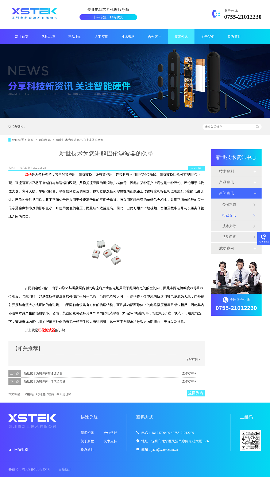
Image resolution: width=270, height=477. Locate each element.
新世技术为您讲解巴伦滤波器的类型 (79, 140)
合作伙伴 (110, 433)
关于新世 (87, 441)
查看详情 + (189, 373)
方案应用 (101, 36)
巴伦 (28, 174)
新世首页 (21, 36)
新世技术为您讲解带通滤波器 (43, 373)
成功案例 (226, 248)
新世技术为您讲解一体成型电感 (44, 381)
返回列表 (196, 168)
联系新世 (234, 36)
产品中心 (75, 36)
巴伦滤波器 (46, 330)
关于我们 (208, 36)
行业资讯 (229, 215)
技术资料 (128, 36)
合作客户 (154, 36)
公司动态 (229, 204)
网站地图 (21, 449)
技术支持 (229, 226)
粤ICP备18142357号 (36, 469)
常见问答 (229, 236)
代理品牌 (48, 36)
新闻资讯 (181, 36)
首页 (31, 140)
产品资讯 (226, 182)
